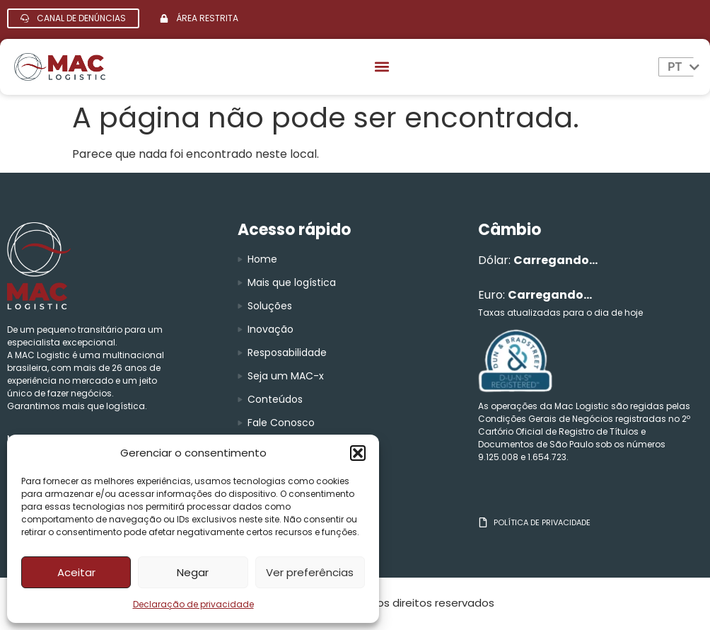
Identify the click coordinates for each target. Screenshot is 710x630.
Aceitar (76, 572)
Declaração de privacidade (193, 604)
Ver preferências (310, 572)
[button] (358, 453)
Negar (193, 572)
